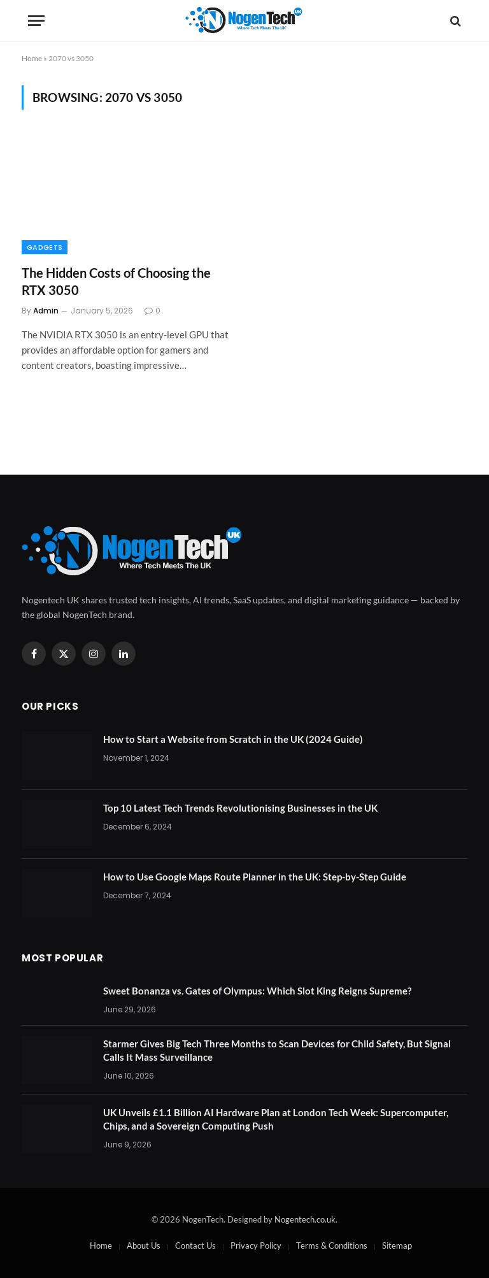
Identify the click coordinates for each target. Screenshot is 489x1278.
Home (32, 58)
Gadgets (44, 247)
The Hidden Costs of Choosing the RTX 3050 (116, 281)
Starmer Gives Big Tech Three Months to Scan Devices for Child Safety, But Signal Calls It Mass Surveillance (277, 1050)
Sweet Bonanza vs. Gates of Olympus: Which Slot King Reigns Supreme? (257, 990)
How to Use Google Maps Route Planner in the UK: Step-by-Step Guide (254, 876)
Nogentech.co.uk (305, 1219)
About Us (143, 1245)
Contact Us (195, 1245)
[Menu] (36, 20)
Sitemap (397, 1245)
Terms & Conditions (331, 1245)
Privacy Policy (255, 1245)
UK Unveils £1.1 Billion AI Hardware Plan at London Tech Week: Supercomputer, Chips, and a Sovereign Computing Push (275, 1119)
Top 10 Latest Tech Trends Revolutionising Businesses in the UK (240, 808)
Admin (46, 310)
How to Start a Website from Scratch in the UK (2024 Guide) (233, 739)
